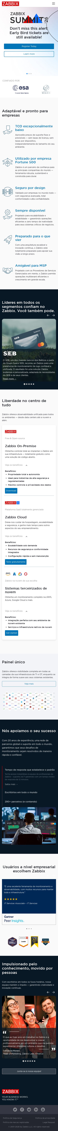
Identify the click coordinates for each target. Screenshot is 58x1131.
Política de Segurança (12, 1118)
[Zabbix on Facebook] (22, 1110)
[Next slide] (53, 315)
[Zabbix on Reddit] (29, 1110)
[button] (27, 73)
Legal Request (49, 1122)
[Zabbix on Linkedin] (36, 1110)
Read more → (9, 379)
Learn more (29, 54)
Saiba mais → (11, 784)
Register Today (29, 46)
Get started (11, 633)
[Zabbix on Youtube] (43, 1110)
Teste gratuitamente (15, 562)
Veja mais (29, 684)
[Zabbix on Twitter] (15, 1110)
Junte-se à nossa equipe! (29, 1071)
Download (11, 491)
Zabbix (10, 4)
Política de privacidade (45, 1118)
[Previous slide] (48, 315)
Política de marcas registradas (16, 1122)
